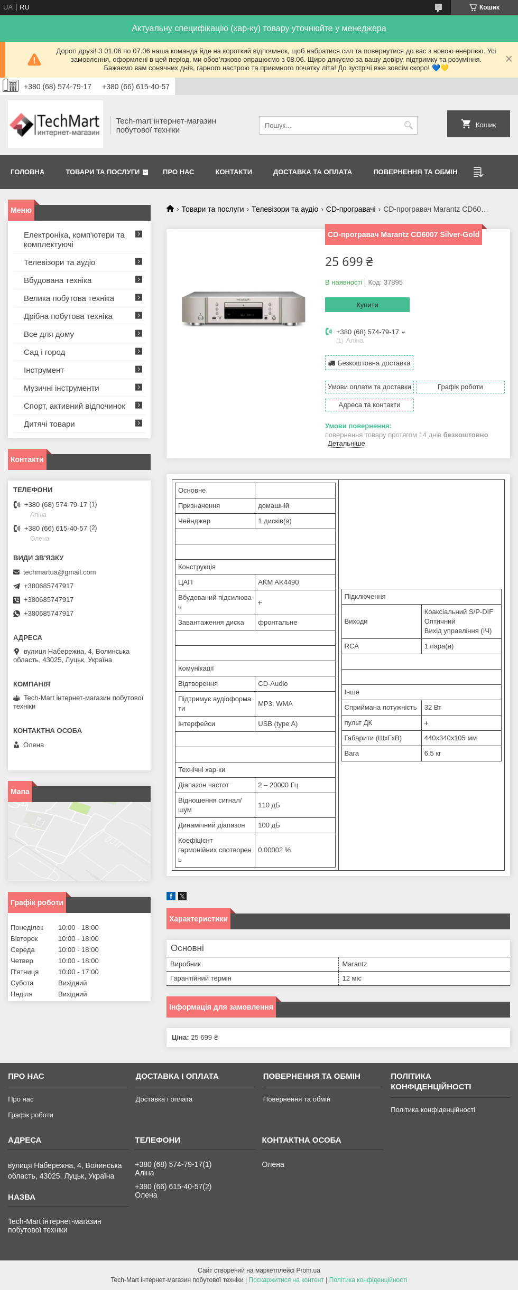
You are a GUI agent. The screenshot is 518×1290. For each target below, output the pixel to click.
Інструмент (44, 369)
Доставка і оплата (163, 1099)
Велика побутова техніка (69, 298)
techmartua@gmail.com (59, 572)
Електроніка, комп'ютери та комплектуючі (74, 239)
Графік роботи (30, 1115)
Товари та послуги (103, 172)
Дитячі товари (49, 423)
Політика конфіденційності (433, 1110)
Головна (27, 172)
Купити (367, 305)
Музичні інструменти (61, 387)
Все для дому (49, 333)
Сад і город (44, 351)
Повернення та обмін (415, 172)
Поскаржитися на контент (286, 1280)
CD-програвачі (351, 209)
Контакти (234, 172)
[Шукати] (408, 125)
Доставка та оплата (312, 172)
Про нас (178, 172)
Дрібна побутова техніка (68, 316)
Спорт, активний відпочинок (74, 405)
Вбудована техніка (57, 280)
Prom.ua (308, 1270)
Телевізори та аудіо (285, 209)
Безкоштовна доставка (374, 363)
